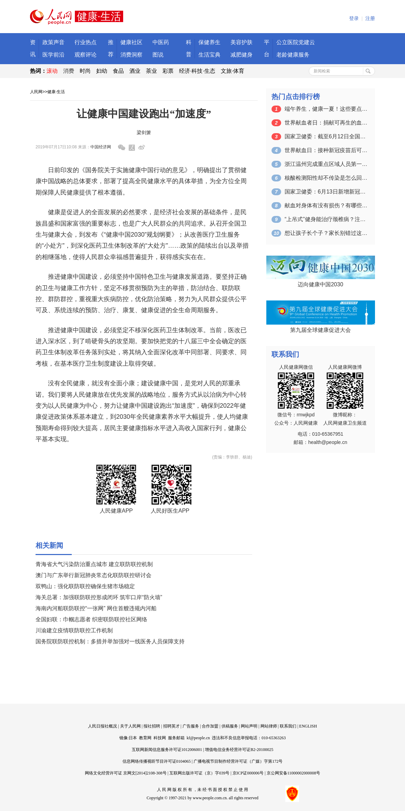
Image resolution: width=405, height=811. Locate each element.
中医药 (160, 42)
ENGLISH (308, 726)
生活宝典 (209, 55)
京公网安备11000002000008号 (293, 773)
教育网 (145, 737)
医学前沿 (53, 55)
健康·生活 (56, 91)
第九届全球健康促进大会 (320, 330)
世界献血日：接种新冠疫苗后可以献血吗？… (326, 150)
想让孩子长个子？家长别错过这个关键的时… (326, 233)
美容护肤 (241, 42)
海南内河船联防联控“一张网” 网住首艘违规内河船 (96, 608)
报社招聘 (152, 726)
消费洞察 (131, 55)
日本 (133, 737)
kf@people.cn (198, 737)
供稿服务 (229, 726)
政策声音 (53, 42)
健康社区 (131, 42)
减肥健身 (241, 55)
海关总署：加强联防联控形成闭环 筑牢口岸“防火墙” (99, 597)
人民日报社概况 (102, 726)
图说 (158, 55)
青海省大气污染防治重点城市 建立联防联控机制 (94, 564)
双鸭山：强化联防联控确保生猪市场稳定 (85, 586)
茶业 (151, 71)
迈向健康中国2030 (320, 284)
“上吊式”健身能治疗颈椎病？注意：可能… (326, 219)
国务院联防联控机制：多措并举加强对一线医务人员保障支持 (110, 641)
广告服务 (190, 726)
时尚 (85, 71)
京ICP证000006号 (248, 773)
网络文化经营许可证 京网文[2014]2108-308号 (126, 773)
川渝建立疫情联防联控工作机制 (74, 630)
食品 (118, 71)
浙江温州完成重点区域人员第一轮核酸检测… (326, 164)
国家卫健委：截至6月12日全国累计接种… (326, 136)
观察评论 (86, 55)
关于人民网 (130, 726)
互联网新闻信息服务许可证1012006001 (167, 749)
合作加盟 (210, 726)
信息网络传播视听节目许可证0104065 (156, 761)
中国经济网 (100, 147)
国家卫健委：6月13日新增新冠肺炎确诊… (326, 192)
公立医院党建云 (295, 42)
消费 (68, 71)
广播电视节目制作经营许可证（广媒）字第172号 (238, 761)
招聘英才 (171, 726)
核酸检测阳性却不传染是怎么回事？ (326, 178)
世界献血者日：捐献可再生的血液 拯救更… (326, 123)
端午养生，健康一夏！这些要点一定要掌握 (326, 109)
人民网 (36, 91)
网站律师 (268, 726)
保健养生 (209, 42)
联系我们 (288, 726)
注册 (370, 18)
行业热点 (86, 42)
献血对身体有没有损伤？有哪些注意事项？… (326, 205)
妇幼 (101, 71)
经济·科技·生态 (197, 71)
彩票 (168, 71)
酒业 (134, 71)
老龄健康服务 (292, 55)
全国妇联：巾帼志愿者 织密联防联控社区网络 (91, 619)
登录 (354, 18)
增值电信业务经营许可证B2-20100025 (239, 749)
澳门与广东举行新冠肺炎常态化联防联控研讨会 (93, 575)
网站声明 (249, 726)
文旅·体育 (232, 71)
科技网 (160, 737)
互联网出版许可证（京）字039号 (199, 773)
